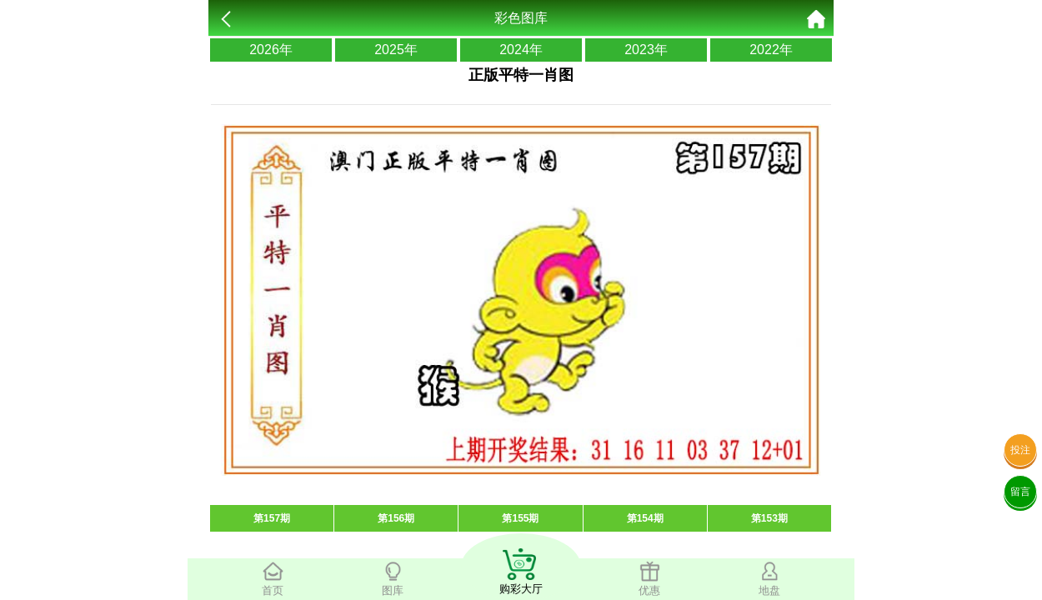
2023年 (646, 49)
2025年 (396, 49)
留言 (1020, 492)
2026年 (271, 49)
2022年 (771, 49)
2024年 (521, 49)
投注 (1020, 450)
